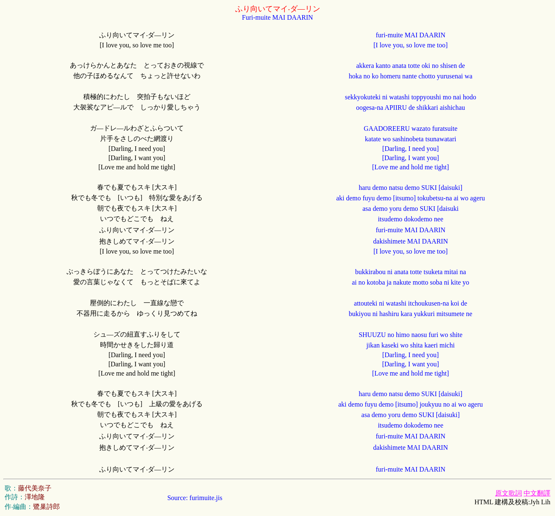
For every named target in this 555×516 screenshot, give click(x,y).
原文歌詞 (508, 493)
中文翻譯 (537, 493)
